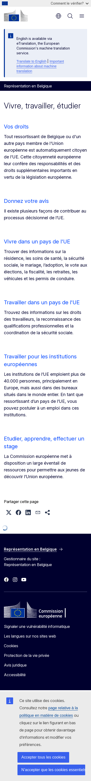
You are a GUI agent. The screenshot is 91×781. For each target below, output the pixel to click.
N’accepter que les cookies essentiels (53, 770)
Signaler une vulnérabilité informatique (37, 626)
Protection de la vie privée (26, 655)
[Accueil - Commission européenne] (16, 15)
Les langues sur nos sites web (30, 636)
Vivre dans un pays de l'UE (37, 241)
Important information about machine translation (40, 66)
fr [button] (58, 16)
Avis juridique (15, 665)
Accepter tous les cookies (43, 757)
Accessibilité (15, 674)
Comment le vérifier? (70, 3)
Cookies (11, 645)
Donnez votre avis (26, 201)
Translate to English (31, 61)
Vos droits (16, 126)
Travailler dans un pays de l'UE (42, 302)
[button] (9, 512)
